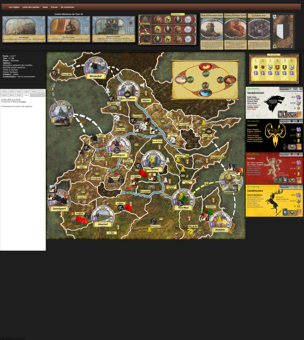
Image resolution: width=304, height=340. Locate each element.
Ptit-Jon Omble (253, 99)
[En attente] (253, 88)
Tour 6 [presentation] (4, 95)
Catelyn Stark (252, 107)
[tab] (4, 91)
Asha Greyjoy (252, 134)
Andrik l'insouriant (254, 140)
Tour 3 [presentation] (19, 91)
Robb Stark (251, 97)
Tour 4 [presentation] (27, 91)
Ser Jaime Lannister (255, 163)
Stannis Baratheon (254, 195)
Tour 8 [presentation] (19, 95)
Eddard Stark (252, 101)
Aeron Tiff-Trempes (255, 142)
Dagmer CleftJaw (254, 132)
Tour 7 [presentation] (12, 95)
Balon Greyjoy (253, 130)
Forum (54, 7)
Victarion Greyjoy (254, 138)
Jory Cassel (252, 103)
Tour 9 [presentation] (27, 95)
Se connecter (67, 7)
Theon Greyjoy (253, 136)
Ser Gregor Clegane (255, 165)
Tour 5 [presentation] (34, 91)
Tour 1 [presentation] (4, 91)
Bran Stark (251, 109)
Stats (45, 7)
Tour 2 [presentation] (12, 91)
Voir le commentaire (26, 76)
